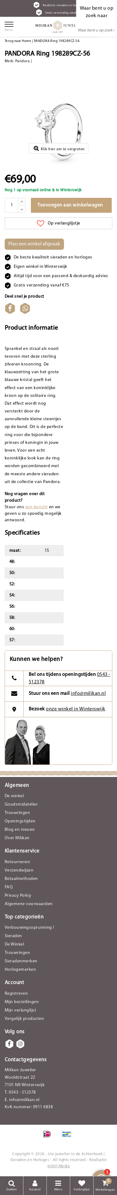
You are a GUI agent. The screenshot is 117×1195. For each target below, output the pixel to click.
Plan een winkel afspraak (34, 244)
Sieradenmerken (21, 961)
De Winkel (14, 944)
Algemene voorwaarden (29, 904)
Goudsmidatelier (21, 804)
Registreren (16, 993)
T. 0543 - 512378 (20, 1092)
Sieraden (13, 936)
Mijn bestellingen (22, 1002)
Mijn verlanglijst (20, 1010)
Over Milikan (17, 838)
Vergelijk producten (24, 1018)
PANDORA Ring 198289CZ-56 (57, 41)
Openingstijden (20, 821)
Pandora (22, 61)
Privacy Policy (18, 895)
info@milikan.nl (88, 693)
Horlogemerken (20, 969)
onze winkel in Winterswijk (75, 709)
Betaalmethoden (21, 878)
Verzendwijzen (19, 870)
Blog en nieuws (20, 829)
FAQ (9, 887)
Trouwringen (17, 813)
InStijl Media (58, 1166)
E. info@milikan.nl (22, 1100)
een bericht (36, 507)
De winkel (14, 796)
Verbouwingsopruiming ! (29, 927)
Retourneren (17, 862)
